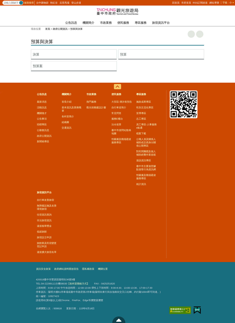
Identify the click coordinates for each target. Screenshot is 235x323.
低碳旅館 (42, 231)
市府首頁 (186, 2)
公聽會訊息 (43, 130)
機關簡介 (88, 22)
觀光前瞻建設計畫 (96, 107)
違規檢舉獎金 (44, 225)
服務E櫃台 (117, 118)
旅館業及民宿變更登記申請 (46, 245)
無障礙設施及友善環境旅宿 (46, 207)
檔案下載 (141, 133)
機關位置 (103, 268)
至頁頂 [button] (118, 319)
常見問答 (116, 113)
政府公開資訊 (60, 28)
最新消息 (42, 101)
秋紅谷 (54, 2)
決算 (36, 54)
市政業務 (106, 22)
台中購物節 (42, 2)
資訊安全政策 (43, 268)
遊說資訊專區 (143, 160)
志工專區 (141, 118)
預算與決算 (76, 28)
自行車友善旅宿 (45, 200)
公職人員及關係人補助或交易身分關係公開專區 (146, 142)
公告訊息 (71, 22)
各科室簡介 (68, 116)
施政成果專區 (143, 101)
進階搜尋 (29, 2)
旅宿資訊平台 (161, 22)
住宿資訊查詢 (44, 214)
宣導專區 (141, 113)
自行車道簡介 (118, 107)
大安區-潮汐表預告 (121, 101)
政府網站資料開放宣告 (66, 268)
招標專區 (42, 124)
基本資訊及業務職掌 (71, 109)
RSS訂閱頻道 (200, 2)
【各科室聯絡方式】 (78, 283)
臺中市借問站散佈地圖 (121, 132)
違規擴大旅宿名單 (46, 252)
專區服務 (141, 22)
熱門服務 (91, 101)
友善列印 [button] (191, 34)
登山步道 (76, 2)
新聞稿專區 (43, 141)
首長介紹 (66, 101)
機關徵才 (42, 113)
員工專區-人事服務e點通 (146, 126)
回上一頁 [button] (199, 34)
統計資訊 (141, 184)
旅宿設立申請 (44, 237)
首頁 (47, 28)
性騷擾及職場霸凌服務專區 (121, 141)
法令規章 (116, 124)
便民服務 (123, 22)
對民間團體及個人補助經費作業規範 (146, 153)
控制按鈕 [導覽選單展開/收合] (117, 86)
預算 (123, 54)
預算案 (38, 66)
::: (1, 2)
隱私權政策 (88, 268)
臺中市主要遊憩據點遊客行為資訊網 (146, 168)
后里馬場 (64, 2)
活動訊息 (42, 107)
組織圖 (65, 122)
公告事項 (42, 118)
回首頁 (176, 2)
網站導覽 (214, 2)
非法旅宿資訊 (44, 220)
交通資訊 (66, 127)
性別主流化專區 (144, 107)
